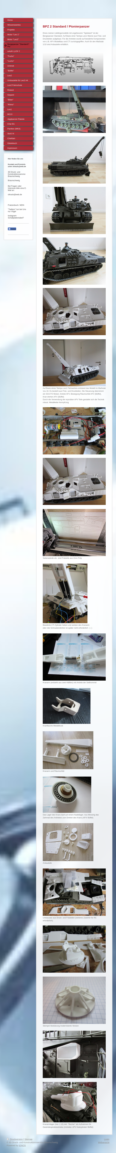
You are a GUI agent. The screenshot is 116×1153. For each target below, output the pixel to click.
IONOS (22, 1145)
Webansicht (103, 1142)
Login (106, 1139)
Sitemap (28, 1139)
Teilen (12, 229)
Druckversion (15, 1139)
